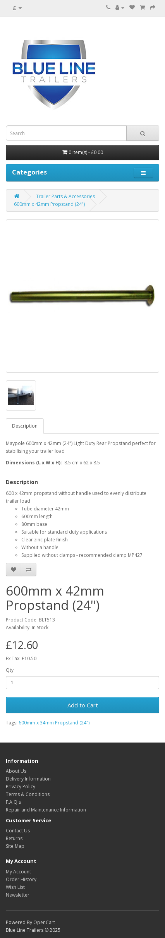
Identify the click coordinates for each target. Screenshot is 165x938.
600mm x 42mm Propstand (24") (49, 204)
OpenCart (44, 922)
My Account (18, 871)
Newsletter (17, 895)
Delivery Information (28, 778)
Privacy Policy (20, 786)
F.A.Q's (13, 802)
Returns (14, 838)
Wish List (15, 887)
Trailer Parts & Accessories (65, 196)
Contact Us (18, 830)
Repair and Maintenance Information (46, 809)
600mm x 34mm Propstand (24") (54, 722)
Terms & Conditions (28, 794)
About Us (16, 771)
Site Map (15, 846)
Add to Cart (82, 705)
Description (25, 426)
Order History (21, 879)
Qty (10, 670)
